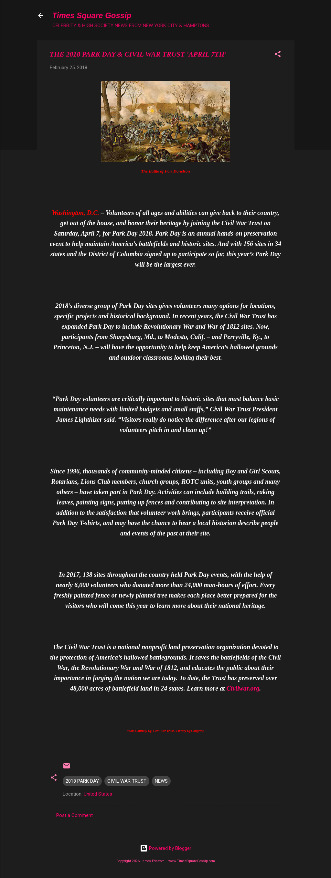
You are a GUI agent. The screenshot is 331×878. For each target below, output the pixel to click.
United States (98, 794)
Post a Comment (74, 815)
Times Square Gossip (92, 15)
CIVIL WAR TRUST (126, 781)
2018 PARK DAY (82, 781)
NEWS (161, 781)
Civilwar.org (243, 688)
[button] (278, 55)
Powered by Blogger (165, 848)
